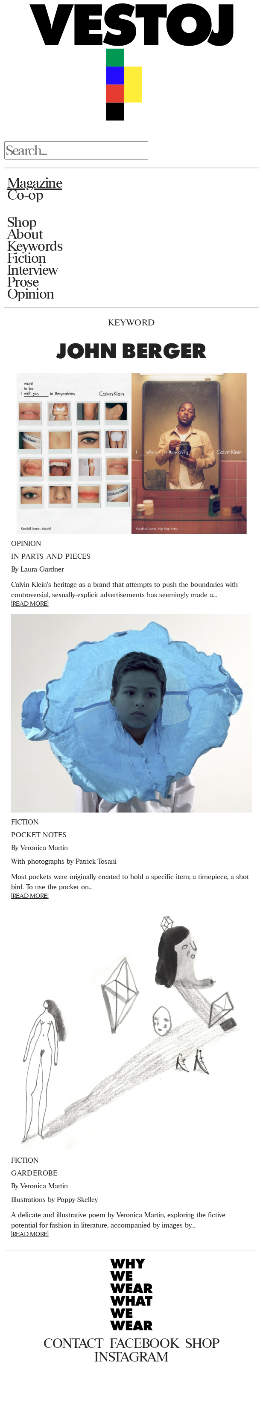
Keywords (35, 245)
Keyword (131, 322)
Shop (22, 221)
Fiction (26, 257)
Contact (73, 1343)
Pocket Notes (39, 835)
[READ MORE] (30, 603)
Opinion (30, 293)
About (25, 233)
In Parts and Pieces (51, 556)
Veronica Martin (44, 847)
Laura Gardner (42, 569)
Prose (23, 281)
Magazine (34, 182)
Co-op (25, 194)
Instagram (131, 1357)
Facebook (144, 1343)
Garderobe (34, 1173)
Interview (32, 269)
